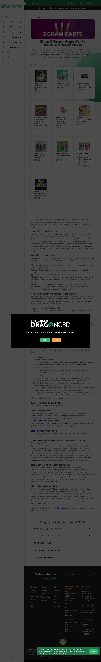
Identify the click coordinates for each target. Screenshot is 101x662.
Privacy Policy (48, 653)
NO (56, 340)
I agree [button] (93, 651)
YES (44, 340)
